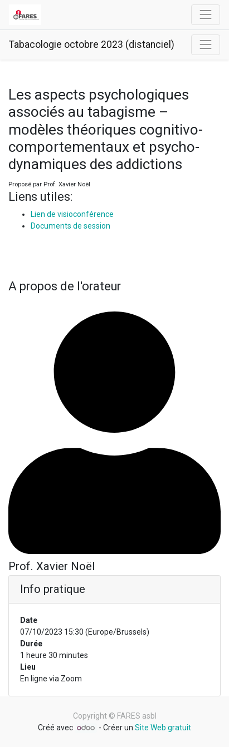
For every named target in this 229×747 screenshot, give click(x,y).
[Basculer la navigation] (205, 44)
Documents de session (70, 225)
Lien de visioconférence (72, 214)
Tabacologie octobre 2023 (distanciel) (91, 44)
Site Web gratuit (163, 727)
